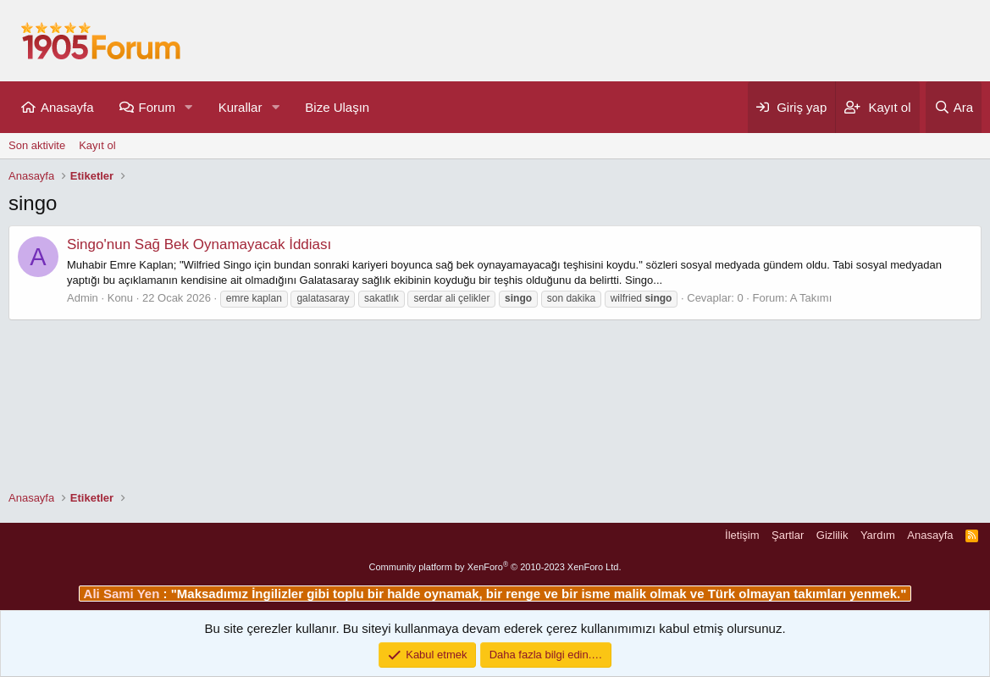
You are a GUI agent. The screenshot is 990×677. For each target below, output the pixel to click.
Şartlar (788, 535)
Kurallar (240, 107)
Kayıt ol (97, 145)
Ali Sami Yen (123, 593)
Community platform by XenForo (495, 567)
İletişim (742, 535)
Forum (157, 107)
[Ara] (954, 107)
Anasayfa (67, 107)
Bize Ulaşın (337, 107)
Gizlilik (832, 535)
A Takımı (811, 297)
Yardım (877, 535)
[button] (189, 107)
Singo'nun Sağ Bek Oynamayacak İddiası (199, 244)
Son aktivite (36, 145)
